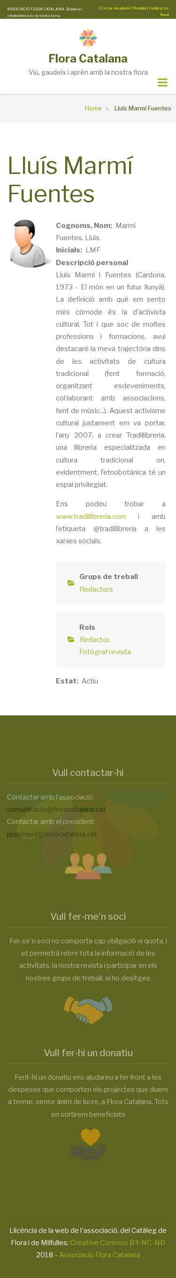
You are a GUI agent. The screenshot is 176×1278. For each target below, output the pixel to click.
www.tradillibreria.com (91, 516)
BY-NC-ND (117, 1243)
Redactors (96, 589)
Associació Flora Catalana (99, 1255)
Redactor (94, 639)
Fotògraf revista (105, 652)
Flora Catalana (88, 58)
